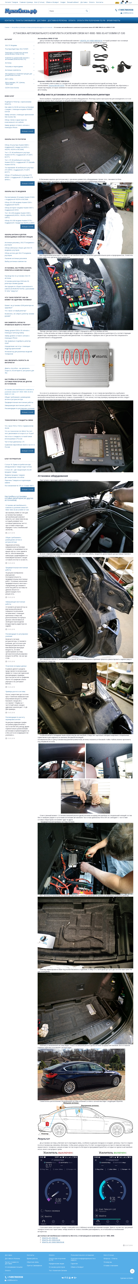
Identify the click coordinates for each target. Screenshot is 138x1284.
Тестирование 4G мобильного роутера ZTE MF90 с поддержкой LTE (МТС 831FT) (19, 170)
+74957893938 (125, 9)
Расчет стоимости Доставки (12, 1263)
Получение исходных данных (16, 666)
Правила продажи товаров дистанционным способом (15, 476)
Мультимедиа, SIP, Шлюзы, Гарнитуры (15, 83)
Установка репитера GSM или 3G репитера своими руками (17, 282)
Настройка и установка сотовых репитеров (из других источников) (32, 27)
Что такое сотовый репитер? (15, 311)
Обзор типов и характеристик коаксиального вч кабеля (16, 121)
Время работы (113, 20)
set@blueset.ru (127, 13)
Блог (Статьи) (39, 2)
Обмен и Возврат (52, 2)
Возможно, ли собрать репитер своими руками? (19, 315)
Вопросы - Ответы (110, 1258)
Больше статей (27, 131)
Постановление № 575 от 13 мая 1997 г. (19, 486)
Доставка (83, 2)
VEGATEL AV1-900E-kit (50, 1238)
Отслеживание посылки (13, 1267)
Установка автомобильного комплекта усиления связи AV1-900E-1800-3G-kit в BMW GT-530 (19, 391)
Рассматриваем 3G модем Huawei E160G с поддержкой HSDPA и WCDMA (19, 198)
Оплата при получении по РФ (91, 20)
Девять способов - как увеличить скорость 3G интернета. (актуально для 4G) (19, 370)
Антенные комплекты (13, 70)
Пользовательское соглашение (82, 1255)
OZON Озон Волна (12, 88)
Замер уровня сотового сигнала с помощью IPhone (17, 126)
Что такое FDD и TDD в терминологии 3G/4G (19, 427)
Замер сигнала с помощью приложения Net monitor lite (19, 116)
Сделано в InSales (126, 1278)
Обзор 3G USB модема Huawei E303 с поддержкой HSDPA (18, 203)
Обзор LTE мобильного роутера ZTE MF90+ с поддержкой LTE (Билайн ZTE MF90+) (19, 177)
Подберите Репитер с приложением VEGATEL (18, 103)
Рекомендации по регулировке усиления (19, 408)
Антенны (8, 63)
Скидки (62, 2)
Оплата (91, 2)
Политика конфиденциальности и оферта (83, 1259)
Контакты (99, 2)
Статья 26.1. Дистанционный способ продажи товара (18, 471)
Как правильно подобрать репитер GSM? (18, 342)
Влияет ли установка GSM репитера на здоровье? (19, 306)
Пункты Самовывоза (26, 20)
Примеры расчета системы (15, 691)
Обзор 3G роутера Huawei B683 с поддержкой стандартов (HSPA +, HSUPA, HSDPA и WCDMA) (17, 147)
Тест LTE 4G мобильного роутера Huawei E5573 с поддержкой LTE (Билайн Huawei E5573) (20, 162)
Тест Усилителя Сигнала (58, 1270)
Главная (7, 27)
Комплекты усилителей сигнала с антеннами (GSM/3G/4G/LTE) (17, 58)
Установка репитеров (57, 1267)
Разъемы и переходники (14, 66)
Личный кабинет (73, 2)
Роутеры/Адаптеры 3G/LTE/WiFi (16, 49)
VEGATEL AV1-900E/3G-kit (51, 1240)
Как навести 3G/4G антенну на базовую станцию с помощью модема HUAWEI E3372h (19, 109)
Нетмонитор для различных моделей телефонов (18, 353)
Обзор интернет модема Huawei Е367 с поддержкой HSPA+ (19, 209)
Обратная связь (33, 1262)
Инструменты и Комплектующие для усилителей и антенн (18, 74)
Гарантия (74, 1264)
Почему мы (108, 1262)
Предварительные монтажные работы (19, 402)
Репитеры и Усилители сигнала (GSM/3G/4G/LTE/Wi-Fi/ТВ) (16, 53)
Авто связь (9, 79)
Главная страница (26, 2)
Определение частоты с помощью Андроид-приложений (17, 347)
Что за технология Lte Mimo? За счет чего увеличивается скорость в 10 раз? (19, 432)
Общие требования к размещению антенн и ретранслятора (17, 398)
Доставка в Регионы (57, 20)
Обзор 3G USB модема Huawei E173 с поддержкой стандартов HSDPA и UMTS (19, 221)
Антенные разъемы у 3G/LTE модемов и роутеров (19, 243)
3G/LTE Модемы (11, 45)
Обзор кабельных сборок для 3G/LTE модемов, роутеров (18, 249)
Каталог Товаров (11, 2)
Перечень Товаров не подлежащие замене (18, 481)
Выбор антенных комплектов (15, 261)
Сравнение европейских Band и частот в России (20, 446)
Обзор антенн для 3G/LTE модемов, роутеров (18, 254)
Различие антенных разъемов (16, 258)
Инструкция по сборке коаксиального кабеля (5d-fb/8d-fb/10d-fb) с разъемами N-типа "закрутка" (19, 288)
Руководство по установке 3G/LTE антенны (17, 277)
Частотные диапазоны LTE (14, 442)
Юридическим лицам (56, 1264)
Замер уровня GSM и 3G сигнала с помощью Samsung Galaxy (17, 331)
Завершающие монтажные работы (17, 405)
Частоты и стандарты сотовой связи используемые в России (18, 437)
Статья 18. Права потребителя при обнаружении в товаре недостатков (18, 465)
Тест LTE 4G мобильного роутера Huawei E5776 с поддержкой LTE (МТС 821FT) (19, 154)
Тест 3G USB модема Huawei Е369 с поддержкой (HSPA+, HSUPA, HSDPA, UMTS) (18, 215)
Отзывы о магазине (111, 1265)
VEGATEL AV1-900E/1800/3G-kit (91, 41)
